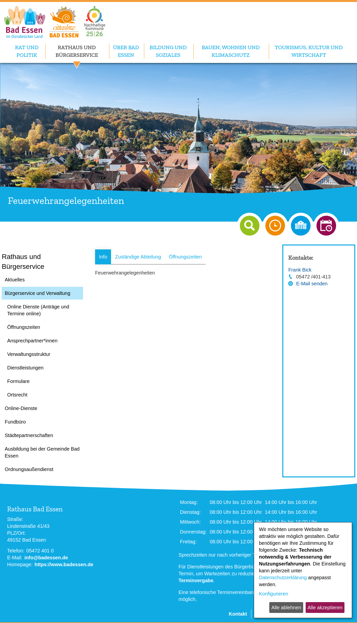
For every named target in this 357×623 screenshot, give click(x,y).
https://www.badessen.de (63, 564)
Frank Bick (299, 270)
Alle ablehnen (286, 607)
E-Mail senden (312, 283)
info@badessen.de (46, 557)
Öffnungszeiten (185, 256)
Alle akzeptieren (325, 607)
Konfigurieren (273, 593)
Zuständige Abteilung (138, 256)
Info (103, 256)
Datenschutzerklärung (283, 577)
